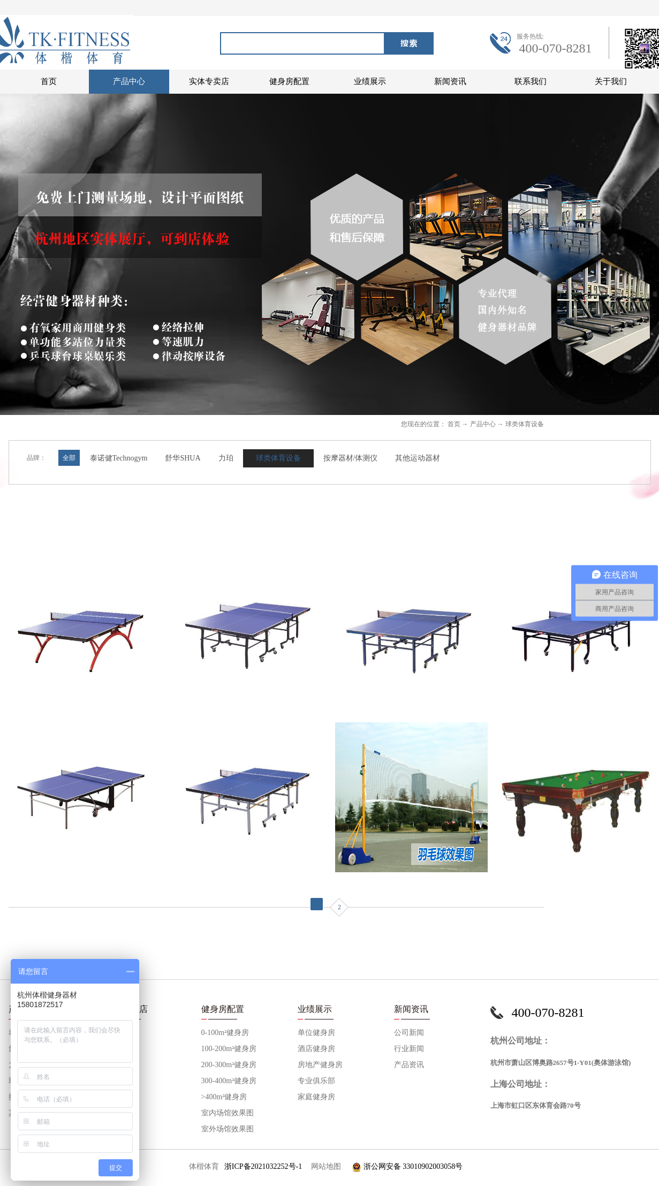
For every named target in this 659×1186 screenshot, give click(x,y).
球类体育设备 (524, 424)
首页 (49, 81)
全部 (69, 458)
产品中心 (483, 424)
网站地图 (324, 1166)
